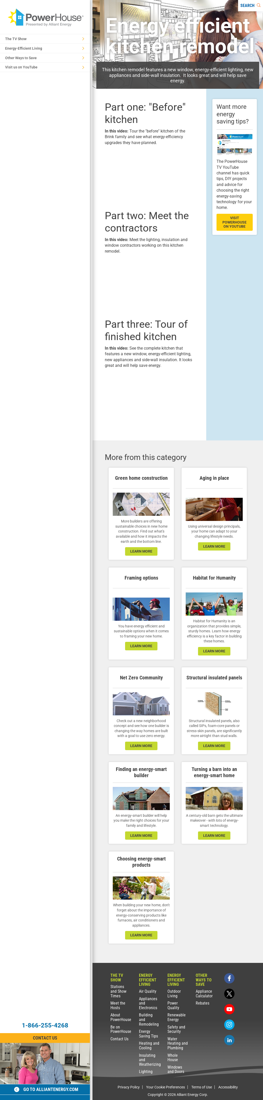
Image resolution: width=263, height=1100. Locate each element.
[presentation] (149, 177)
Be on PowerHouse (120, 1029)
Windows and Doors (175, 1069)
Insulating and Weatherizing (149, 1060)
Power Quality (173, 1005)
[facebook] (229, 978)
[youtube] (229, 1009)
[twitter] (229, 994)
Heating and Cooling (149, 1045)
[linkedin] (229, 1040)
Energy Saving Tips (148, 1034)
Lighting (146, 1071)
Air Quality (147, 991)
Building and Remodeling (149, 1019)
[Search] (250, 5)
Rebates (202, 1003)
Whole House (172, 1057)
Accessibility (228, 1087)
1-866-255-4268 (45, 1025)
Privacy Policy (129, 1087)
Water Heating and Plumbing (177, 1043)
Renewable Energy (176, 1017)
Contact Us (119, 1038)
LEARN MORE (141, 746)
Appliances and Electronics (148, 1003)
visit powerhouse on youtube (234, 222)
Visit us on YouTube (44, 67)
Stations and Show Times (118, 991)
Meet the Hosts (117, 1005)
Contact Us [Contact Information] (45, 1038)
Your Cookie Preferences (165, 1087)
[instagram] (229, 1024)
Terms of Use (201, 1087)
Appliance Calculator (204, 993)
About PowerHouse (120, 1017)
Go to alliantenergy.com (46, 1089)
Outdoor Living (174, 993)
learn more (141, 551)
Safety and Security (176, 1029)
